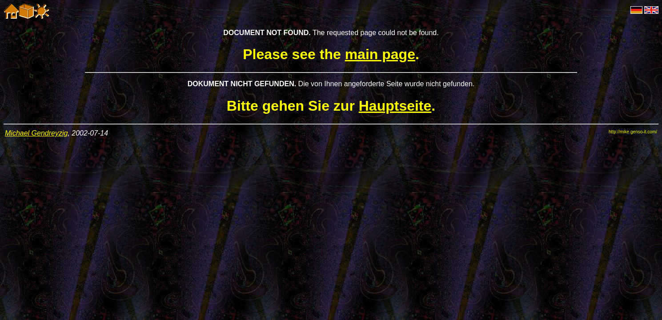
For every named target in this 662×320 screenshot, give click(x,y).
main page (380, 54)
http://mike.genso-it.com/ (633, 131)
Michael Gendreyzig (36, 133)
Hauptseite (395, 106)
